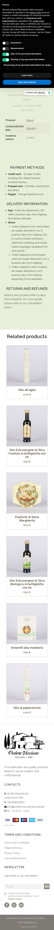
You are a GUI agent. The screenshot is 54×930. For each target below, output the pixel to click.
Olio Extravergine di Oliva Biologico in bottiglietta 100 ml (27, 584)
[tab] (27, 97)
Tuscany (31, 128)
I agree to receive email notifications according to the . (23, 896)
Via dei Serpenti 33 (17, 793)
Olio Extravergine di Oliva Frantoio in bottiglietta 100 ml (27, 453)
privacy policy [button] (36, 12)
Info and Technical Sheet (27, 97)
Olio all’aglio (27, 390)
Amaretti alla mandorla (27, 647)
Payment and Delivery (27, 108)
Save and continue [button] (27, 82)
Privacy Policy (15, 899)
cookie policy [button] (38, 21)
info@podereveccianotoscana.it (25, 806)
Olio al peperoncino (27, 708)
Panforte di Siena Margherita (27, 518)
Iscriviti (47, 886)
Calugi (29, 120)
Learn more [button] (26, 75)
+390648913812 (16, 802)
